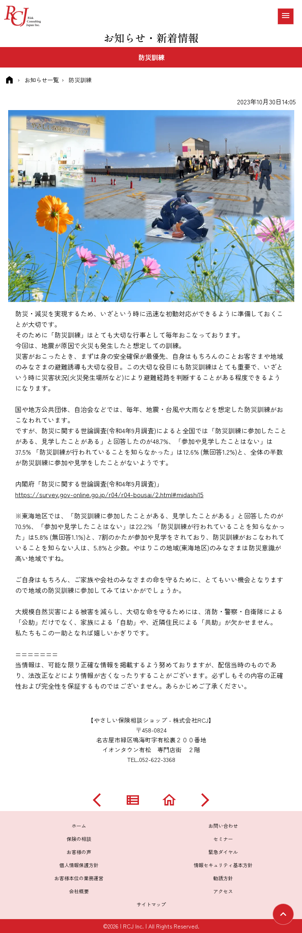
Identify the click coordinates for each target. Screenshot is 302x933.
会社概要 (79, 891)
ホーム (79, 825)
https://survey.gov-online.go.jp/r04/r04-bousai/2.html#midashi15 (109, 494)
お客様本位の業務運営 (78, 877)
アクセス (223, 891)
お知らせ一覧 (42, 80)
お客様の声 (79, 851)
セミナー (223, 838)
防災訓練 (80, 80)
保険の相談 (79, 838)
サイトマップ (151, 904)
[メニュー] (285, 16)
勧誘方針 (223, 877)
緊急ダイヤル (223, 851)
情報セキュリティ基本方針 (223, 864)
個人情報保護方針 (78, 864)
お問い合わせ (223, 825)
